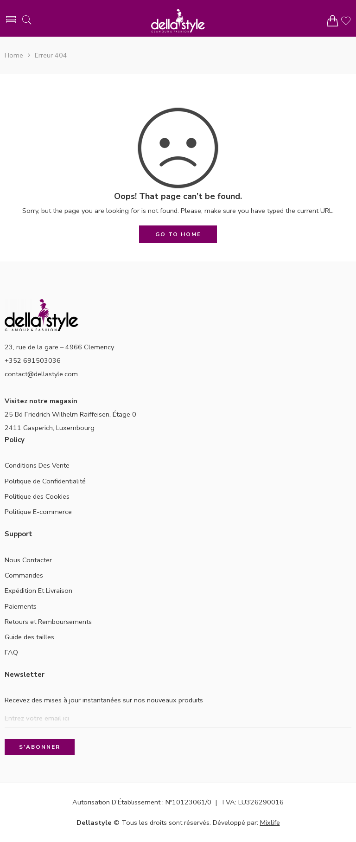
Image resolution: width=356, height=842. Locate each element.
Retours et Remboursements (48, 621)
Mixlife (270, 822)
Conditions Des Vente (37, 465)
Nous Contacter (28, 560)
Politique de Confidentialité (45, 481)
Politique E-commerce (38, 511)
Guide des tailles (29, 637)
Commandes (24, 575)
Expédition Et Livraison (38, 590)
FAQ (11, 652)
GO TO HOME (178, 234)
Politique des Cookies (37, 496)
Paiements (21, 606)
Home (14, 55)
